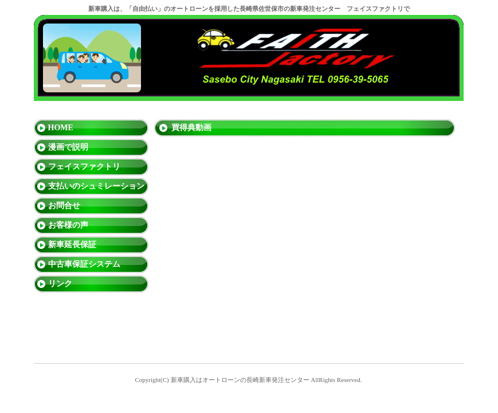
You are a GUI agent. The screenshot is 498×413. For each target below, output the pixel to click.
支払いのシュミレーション (96, 186)
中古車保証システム (84, 264)
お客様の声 (68, 225)
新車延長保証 (72, 244)
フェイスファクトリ (84, 166)
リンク (60, 283)
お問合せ (64, 205)
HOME (60, 127)
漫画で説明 (68, 147)
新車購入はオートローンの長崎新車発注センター (240, 379)
